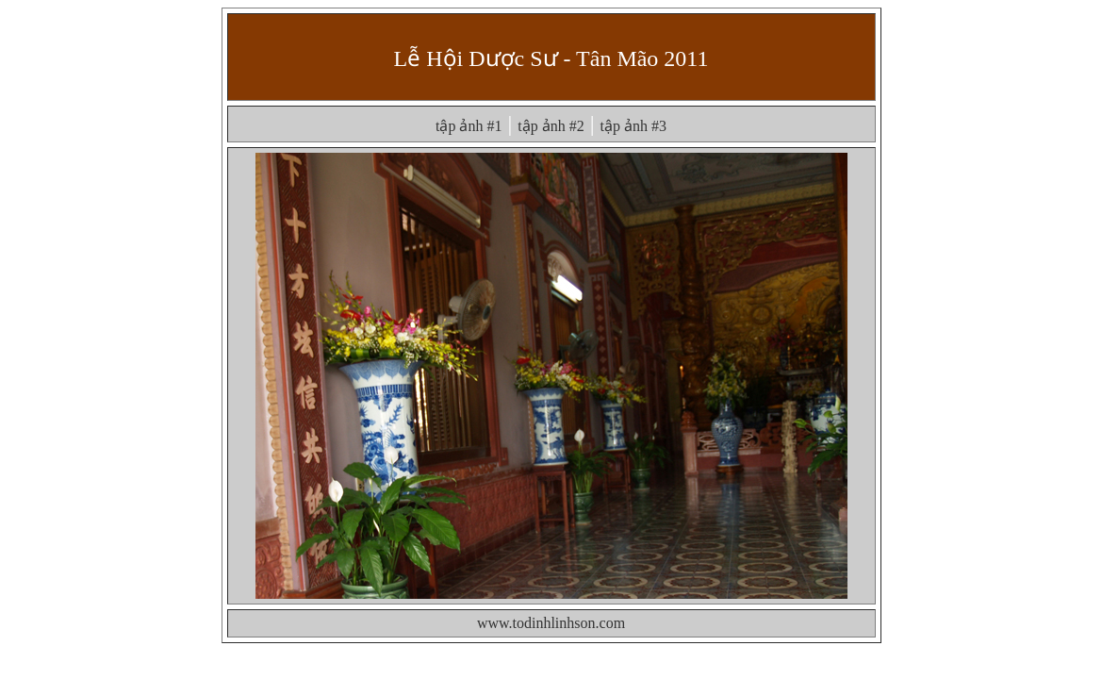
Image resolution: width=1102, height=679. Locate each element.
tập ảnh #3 (633, 126)
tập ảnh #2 (551, 126)
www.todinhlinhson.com (551, 623)
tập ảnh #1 (469, 126)
